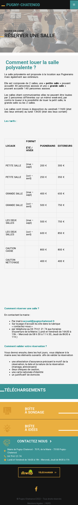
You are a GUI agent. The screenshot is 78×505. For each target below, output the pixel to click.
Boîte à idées (31, 428)
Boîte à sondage (34, 410)
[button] (34, 441)
